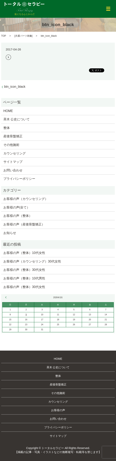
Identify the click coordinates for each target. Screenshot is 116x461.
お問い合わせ (12, 170)
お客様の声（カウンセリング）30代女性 (32, 261)
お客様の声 (58, 410)
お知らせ (9, 233)
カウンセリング (14, 153)
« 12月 (6, 297)
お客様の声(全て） (16, 207)
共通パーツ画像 (23, 35)
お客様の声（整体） (17, 215)
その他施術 (11, 144)
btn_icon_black (14, 86)
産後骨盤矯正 (12, 136)
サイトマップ (12, 161)
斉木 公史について (16, 119)
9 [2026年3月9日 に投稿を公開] (26, 315)
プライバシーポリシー (19, 178)
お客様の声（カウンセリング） (25, 199)
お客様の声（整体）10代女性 (24, 253)
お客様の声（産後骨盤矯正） (24, 224)
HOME (8, 111)
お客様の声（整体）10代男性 (24, 278)
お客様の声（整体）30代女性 (24, 269)
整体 (6, 128)
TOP (3, 35)
